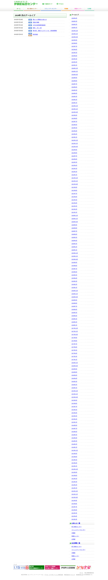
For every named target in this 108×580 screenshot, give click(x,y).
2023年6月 (74, 124)
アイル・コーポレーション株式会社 (53, 574)
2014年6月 (74, 431)
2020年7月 (74, 231)
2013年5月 (74, 460)
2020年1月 (74, 250)
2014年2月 (74, 444)
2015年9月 (74, 400)
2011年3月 (74, 519)
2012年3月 (74, 481)
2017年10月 (75, 334)
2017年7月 (74, 344)
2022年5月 (74, 162)
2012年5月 (74, 478)
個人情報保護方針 (89, 572)
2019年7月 (74, 268)
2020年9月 (74, 225)
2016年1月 (74, 387)
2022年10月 (75, 146)
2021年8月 (74, 190)
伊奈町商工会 (79, 574)
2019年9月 (74, 262)
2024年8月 (74, 81)
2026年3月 (74, 21)
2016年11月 (75, 362)
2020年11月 (75, 218)
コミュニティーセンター (78, 530)
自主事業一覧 (76, 543)
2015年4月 (74, 413)
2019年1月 (74, 287)
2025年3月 (74, 59)
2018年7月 (74, 306)
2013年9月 (74, 453)
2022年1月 (74, 174)
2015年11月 (75, 394)
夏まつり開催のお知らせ (40, 19)
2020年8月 (74, 228)
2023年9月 (74, 115)
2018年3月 (74, 319)
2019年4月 (74, 278)
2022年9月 (74, 149)
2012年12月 (75, 469)
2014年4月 (74, 438)
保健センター (75, 536)
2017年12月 (75, 328)
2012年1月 (74, 488)
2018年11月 (75, 294)
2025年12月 (75, 30)
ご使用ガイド (49, 4)
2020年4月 (74, 240)
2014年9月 (74, 425)
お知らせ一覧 (76, 523)
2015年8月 (74, 403)
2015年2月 (74, 419)
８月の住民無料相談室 (39, 25)
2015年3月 (74, 416)
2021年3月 (74, 206)
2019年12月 (75, 253)
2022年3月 (74, 168)
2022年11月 (75, 143)
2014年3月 (74, 441)
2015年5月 (74, 409)
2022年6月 (74, 159)
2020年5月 (74, 237)
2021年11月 (75, 181)
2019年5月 (74, 275)
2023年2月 (74, 134)
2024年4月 (74, 93)
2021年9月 (74, 187)
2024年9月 (74, 77)
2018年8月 (74, 303)
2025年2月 (74, 62)
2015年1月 (74, 422)
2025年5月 (74, 52)
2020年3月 (74, 243)
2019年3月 (74, 281)
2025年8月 (74, 43)
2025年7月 (74, 46)
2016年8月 (74, 372)
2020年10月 (75, 221)
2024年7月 (74, 84)
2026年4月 (74, 18)
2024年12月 (75, 68)
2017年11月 (75, 331)
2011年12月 (75, 491)
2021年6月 (74, 196)
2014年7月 (74, 428)
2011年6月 (74, 510)
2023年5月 (74, 128)
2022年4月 (74, 165)
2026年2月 (74, 24)
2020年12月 (75, 215)
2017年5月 (74, 350)
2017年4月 (74, 353)
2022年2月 (74, 171)
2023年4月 (74, 131)
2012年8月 (74, 475)
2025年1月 (74, 65)
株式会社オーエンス (69, 574)
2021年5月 (74, 200)
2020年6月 (74, 234)
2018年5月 (74, 312)
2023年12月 (75, 106)
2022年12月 (75, 140)
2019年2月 (74, 284)
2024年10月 (75, 74)
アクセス (63, 4)
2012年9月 (74, 472)
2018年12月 (75, 290)
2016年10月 (75, 366)
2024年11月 (75, 71)
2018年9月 (74, 300)
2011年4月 (74, 516)
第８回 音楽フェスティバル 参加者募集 (45, 30)
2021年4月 (74, 203)
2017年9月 (74, 337)
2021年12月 (75, 178)
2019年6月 (74, 272)
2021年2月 (74, 209)
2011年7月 (74, 507)
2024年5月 (74, 90)
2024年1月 (74, 102)
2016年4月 (74, 378)
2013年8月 (74, 456)
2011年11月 (75, 494)
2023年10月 (75, 112)
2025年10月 (75, 37)
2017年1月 (74, 359)
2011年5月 (74, 513)
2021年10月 (75, 184)
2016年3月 (74, 381)
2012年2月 (74, 485)
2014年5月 (74, 434)
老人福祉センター (77, 526)
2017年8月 (74, 341)
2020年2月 (74, 247)
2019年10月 (75, 259)
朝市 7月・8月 (37, 28)
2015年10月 (75, 397)
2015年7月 (74, 406)
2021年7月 (74, 193)
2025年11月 (75, 34)
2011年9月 (74, 500)
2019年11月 (75, 256)
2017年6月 (74, 347)
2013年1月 (74, 466)
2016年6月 (74, 375)
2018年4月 (74, 315)
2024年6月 (74, 87)
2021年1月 (74, 212)
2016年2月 (74, 384)
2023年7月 (74, 121)
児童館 (73, 533)
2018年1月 (74, 325)
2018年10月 (75, 297)
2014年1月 (74, 447)
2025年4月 (74, 55)
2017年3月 (74, 356)
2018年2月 (74, 322)
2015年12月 (75, 391)
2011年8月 (74, 503)
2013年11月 (75, 450)
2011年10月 (75, 497)
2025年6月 (74, 49)
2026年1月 (74, 27)
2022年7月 (74, 156)
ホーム (81, 572)
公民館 (73, 539)
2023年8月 (74, 118)
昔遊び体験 (36, 22)
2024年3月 (74, 96)
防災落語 (35, 34)
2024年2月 (74, 99)
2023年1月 (74, 137)
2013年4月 (74, 463)
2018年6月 (74, 309)
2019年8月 (74, 265)
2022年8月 (74, 153)
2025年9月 (74, 40)
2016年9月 (74, 369)
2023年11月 (75, 109)
